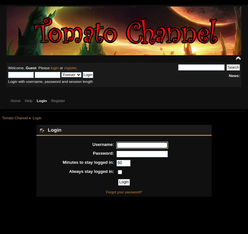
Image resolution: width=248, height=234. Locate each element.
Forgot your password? (124, 192)
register (70, 68)
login (55, 68)
